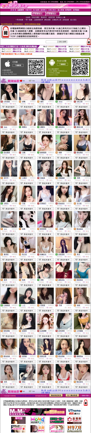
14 (67, 80)
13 (64, 80)
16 (72, 80)
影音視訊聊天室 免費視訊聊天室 (25, 395)
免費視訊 (14, 101)
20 (81, 80)
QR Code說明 (85, 54)
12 (62, 80)
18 (76, 80)
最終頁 (47, 82)
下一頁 (85, 80)
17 (74, 80)
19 (79, 80)
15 (69, 80)
